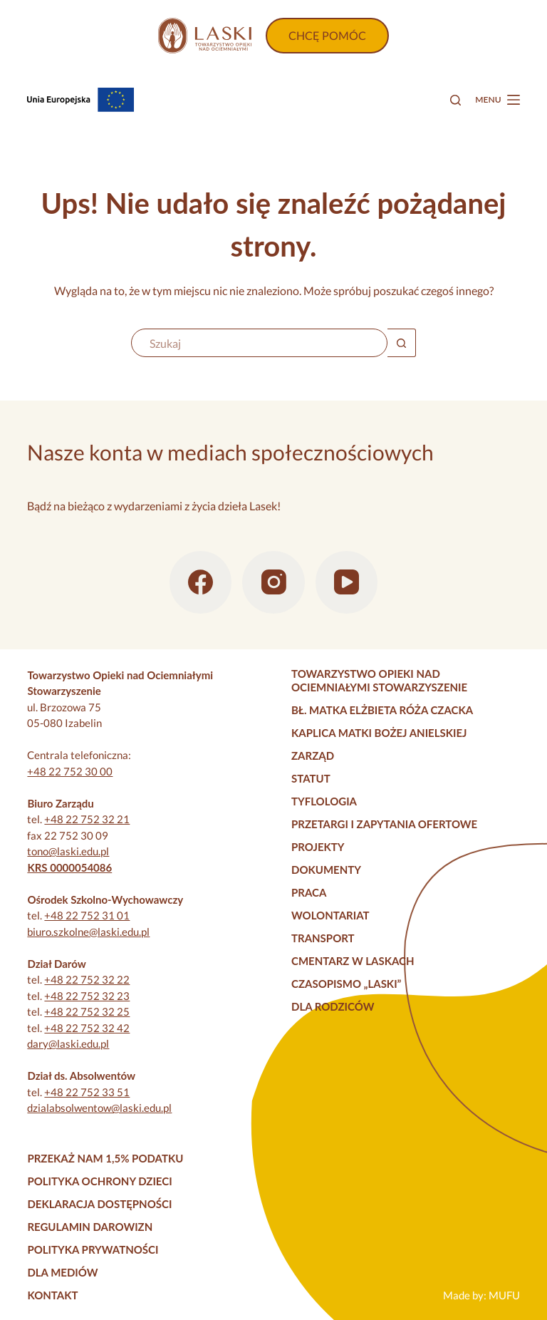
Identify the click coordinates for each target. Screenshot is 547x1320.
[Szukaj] (455, 100)
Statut (310, 778)
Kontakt (52, 1295)
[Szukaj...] (259, 343)
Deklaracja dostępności (99, 1203)
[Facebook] (201, 582)
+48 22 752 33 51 (87, 1092)
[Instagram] (273, 582)
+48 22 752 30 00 (70, 771)
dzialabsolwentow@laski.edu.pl (99, 1107)
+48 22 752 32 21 (87, 819)
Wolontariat (330, 915)
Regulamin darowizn (89, 1226)
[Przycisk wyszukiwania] (401, 343)
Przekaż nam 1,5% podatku (105, 1158)
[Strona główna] (204, 35)
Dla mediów (62, 1272)
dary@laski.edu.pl (68, 1043)
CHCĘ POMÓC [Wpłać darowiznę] (327, 35)
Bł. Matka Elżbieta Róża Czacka (382, 709)
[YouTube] (347, 582)
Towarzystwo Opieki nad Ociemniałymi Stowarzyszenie (379, 680)
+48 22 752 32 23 (87, 995)
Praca (308, 892)
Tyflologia (324, 801)
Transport (323, 938)
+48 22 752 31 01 (87, 915)
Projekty (318, 846)
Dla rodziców (332, 1006)
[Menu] (497, 100)
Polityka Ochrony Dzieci (99, 1181)
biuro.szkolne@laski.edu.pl (88, 931)
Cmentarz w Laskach (353, 960)
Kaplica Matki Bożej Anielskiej (379, 732)
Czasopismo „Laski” (346, 983)
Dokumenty (326, 869)
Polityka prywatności (92, 1249)
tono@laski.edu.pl (68, 851)
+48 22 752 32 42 (87, 1027)
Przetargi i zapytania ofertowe (384, 824)
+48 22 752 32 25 (87, 1011)
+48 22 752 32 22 (87, 979)
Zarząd (312, 755)
